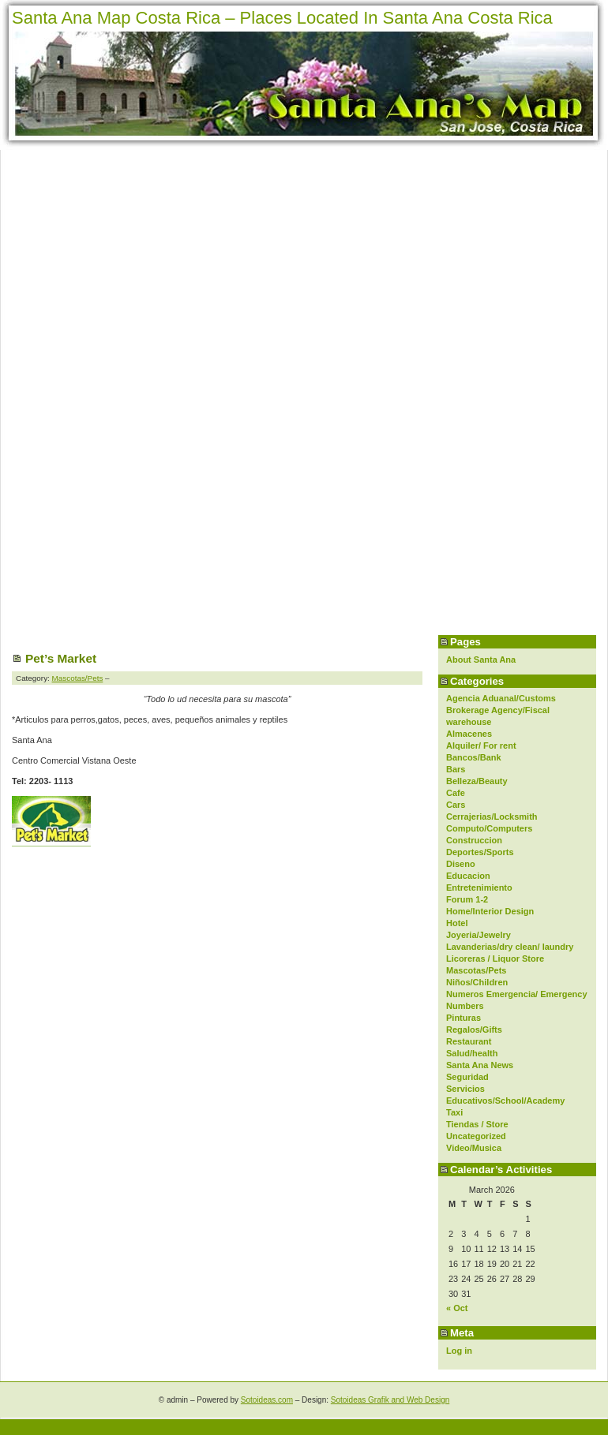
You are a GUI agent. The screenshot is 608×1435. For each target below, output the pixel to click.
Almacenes (469, 733)
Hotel (457, 923)
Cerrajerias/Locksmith (492, 816)
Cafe (455, 793)
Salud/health (471, 1053)
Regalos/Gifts (474, 1029)
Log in (459, 1350)
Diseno (460, 864)
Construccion (474, 840)
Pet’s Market (60, 658)
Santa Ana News (479, 1065)
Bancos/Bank (473, 757)
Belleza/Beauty (477, 781)
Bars (455, 769)
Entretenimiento (479, 887)
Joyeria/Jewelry (478, 935)
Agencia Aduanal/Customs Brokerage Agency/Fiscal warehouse (501, 710)
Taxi (454, 1112)
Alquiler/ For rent (481, 745)
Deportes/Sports (480, 852)
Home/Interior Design (490, 911)
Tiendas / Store (477, 1124)
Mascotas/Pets (476, 970)
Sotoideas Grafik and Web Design (390, 1400)
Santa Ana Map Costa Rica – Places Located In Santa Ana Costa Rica (282, 18)
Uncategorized (476, 1136)
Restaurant (468, 1041)
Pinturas (463, 1017)
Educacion (468, 875)
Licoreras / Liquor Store (495, 958)
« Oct (457, 1308)
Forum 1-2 (467, 899)
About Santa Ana (481, 659)
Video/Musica (473, 1148)
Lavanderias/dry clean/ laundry (509, 946)
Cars (455, 804)
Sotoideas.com (267, 1400)
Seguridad (467, 1077)
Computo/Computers (489, 828)
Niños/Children (477, 982)
